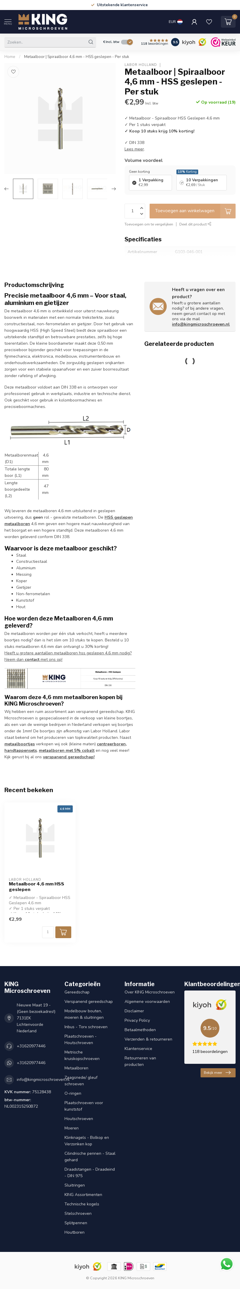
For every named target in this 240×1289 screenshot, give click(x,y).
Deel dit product (195, 224)
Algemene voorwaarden (147, 1001)
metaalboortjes (19, 744)
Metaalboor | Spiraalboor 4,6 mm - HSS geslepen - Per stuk (76, 56)
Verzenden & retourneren (148, 1039)
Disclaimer (134, 1011)
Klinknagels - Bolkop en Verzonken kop (86, 1141)
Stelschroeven (78, 1213)
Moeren (71, 1128)
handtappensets (20, 750)
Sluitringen (74, 1185)
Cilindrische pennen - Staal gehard (89, 1157)
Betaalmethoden (140, 1030)
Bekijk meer (217, 1072)
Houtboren (74, 1232)
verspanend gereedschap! (69, 757)
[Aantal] (48, 932)
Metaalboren (76, 1068)
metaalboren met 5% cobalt (67, 750)
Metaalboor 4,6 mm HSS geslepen (36, 886)
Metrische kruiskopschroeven (82, 1055)
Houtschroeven (78, 1119)
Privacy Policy (137, 1020)
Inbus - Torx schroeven (85, 1027)
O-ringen (72, 1093)
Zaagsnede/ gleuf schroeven (80, 1081)
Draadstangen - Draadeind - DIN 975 (89, 1173)
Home (9, 56)
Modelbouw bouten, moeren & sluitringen (84, 1014)
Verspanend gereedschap (88, 1001)
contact (32, 659)
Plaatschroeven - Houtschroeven (80, 1039)
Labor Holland (141, 65)
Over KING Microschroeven (150, 992)
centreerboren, (112, 744)
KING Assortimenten (83, 1194)
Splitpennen (75, 1223)
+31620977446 (31, 1046)
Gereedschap (77, 992)
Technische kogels (81, 1204)
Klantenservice (138, 1048)
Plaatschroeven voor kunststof (83, 1106)
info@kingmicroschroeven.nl (201, 324)
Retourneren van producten (140, 1061)
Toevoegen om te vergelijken (149, 224)
